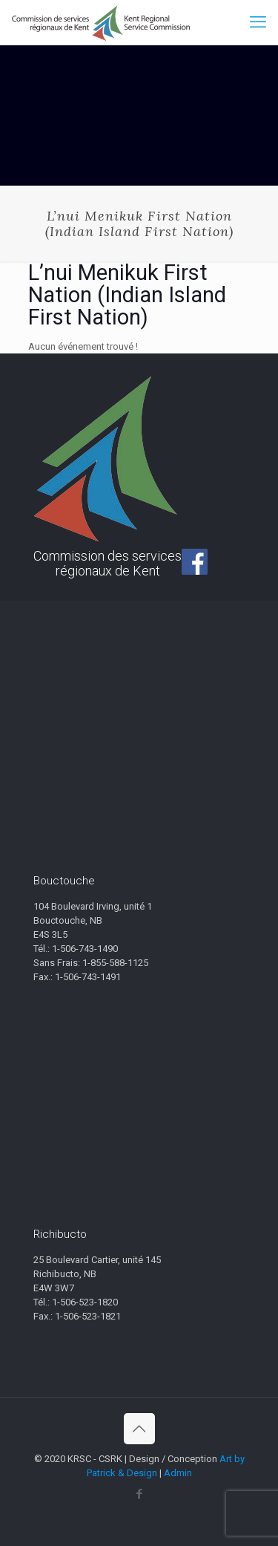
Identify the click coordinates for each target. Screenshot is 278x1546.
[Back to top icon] (139, 1428)
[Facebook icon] (139, 1494)
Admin (178, 1472)
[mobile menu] (258, 22)
